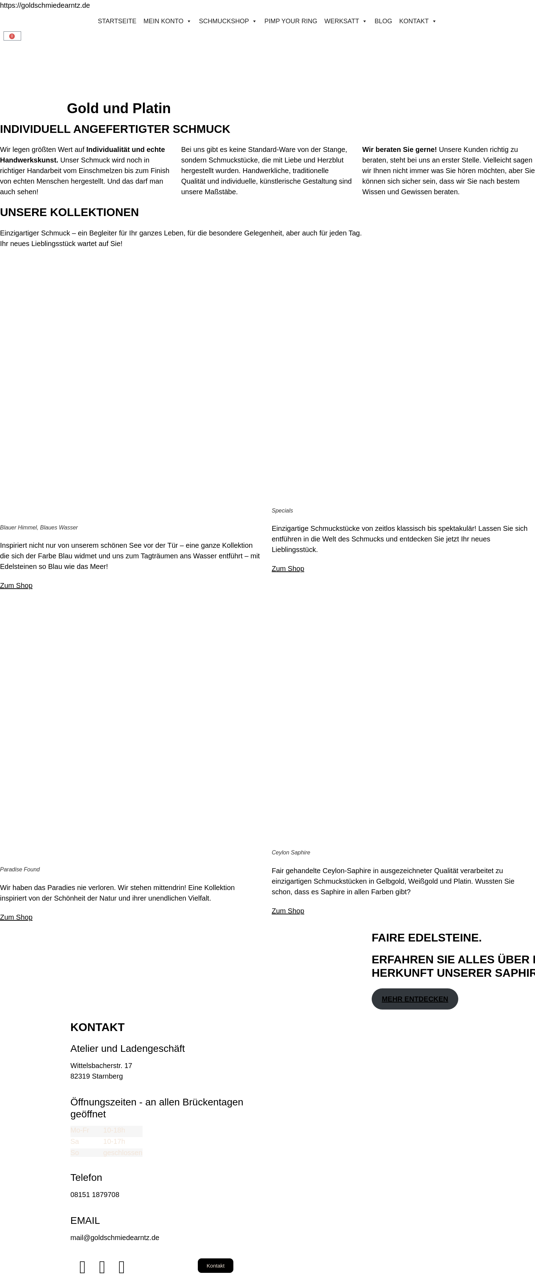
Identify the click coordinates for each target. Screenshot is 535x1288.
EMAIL (85, 1220)
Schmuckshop (228, 21)
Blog (383, 21)
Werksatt (346, 21)
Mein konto (167, 21)
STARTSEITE (117, 21)
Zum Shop (16, 585)
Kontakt (418, 21)
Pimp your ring (290, 21)
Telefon (86, 1177)
